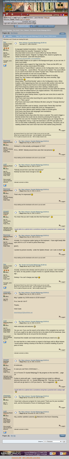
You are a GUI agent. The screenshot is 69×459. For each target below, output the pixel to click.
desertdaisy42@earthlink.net (23, 312)
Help (34, 26)
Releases (26, 30)
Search (40, 26)
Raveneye (6, 141)
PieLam (47, 18)
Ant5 (5, 164)
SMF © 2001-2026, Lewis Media (31, 457)
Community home (23, 26)
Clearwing (6, 396)
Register (51, 26)
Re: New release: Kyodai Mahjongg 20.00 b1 (34, 141)
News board (16, 30)
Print (62, 33)
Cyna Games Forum (13, 1)
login (21, 19)
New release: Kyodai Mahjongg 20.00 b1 (40, 30)
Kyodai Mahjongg (7, 30)
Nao (4, 42)
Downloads (16, 15)
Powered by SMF (16, 457)
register (27, 19)
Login (45, 26)
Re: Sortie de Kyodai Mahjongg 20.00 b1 (33, 265)
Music (23, 15)
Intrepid (6, 211)
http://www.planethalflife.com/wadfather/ (28, 58)
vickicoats (6, 292)
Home (8, 15)
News (22, 30)
